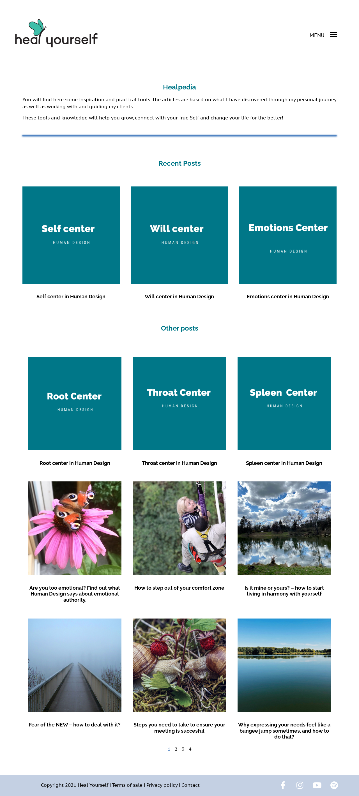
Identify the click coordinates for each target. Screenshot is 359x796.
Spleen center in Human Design (284, 463)
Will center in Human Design (179, 296)
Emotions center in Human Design (288, 296)
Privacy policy (162, 785)
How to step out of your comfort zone (179, 588)
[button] (323, 34)
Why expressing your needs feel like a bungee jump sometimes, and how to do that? (284, 731)
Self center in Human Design (70, 296)
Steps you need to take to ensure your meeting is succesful (179, 728)
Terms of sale (127, 785)
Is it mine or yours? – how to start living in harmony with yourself (284, 591)
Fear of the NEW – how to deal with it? (75, 725)
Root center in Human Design (75, 463)
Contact (190, 785)
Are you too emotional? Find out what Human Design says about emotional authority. (74, 594)
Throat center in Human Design (179, 463)
